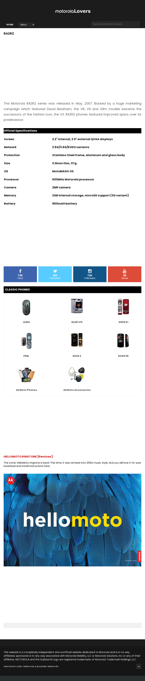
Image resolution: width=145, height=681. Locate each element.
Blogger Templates (47, 671)
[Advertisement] (33, 243)
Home (10, 27)
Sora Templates (25, 671)
